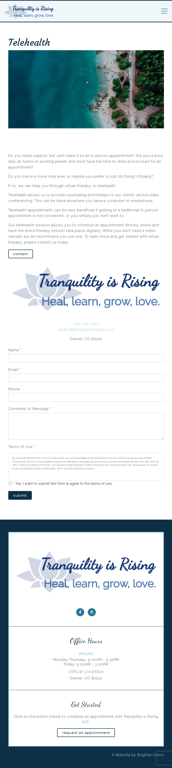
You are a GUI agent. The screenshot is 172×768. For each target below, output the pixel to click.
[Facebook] (80, 612)
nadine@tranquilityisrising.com (86, 329)
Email (14, 370)
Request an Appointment (86, 733)
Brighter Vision (150, 755)
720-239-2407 (86, 324)
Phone (14, 389)
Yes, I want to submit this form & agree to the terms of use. (63, 483)
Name (14, 350)
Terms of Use (21, 447)
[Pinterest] (92, 612)
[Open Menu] (164, 11)
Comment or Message (29, 409)
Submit (20, 495)
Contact (20, 254)
